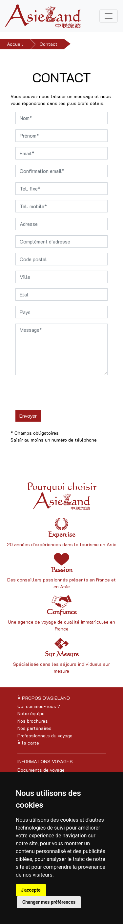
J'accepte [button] (31, 890)
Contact (48, 44)
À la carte (28, 743)
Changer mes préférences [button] (48, 902)
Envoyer (28, 415)
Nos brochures (32, 721)
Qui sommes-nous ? (38, 706)
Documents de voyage (41, 770)
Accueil (15, 44)
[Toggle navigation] (108, 16)
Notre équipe (31, 713)
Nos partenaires (34, 728)
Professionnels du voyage (44, 735)
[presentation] (65, 393)
